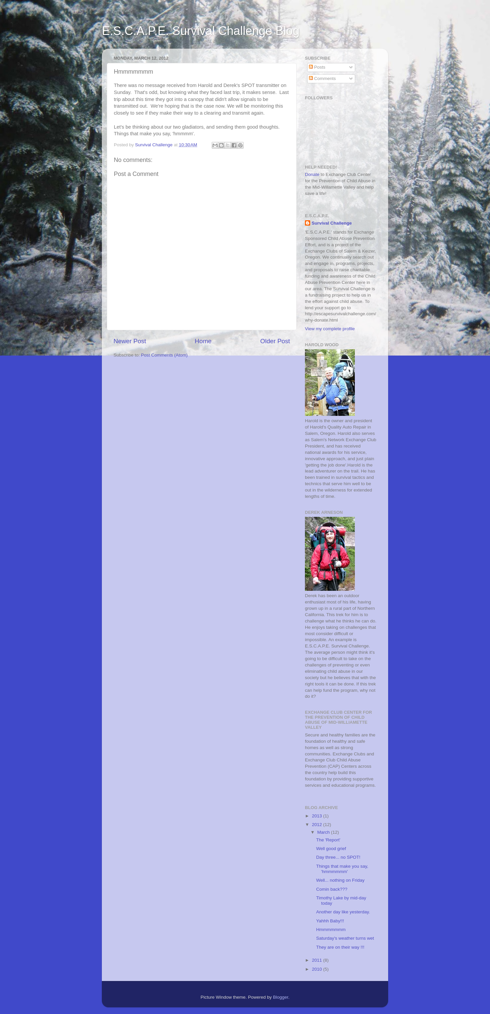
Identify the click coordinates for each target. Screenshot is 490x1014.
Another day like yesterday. (343, 911)
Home (203, 341)
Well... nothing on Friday (340, 880)
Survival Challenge (332, 223)
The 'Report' (328, 839)
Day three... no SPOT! (338, 857)
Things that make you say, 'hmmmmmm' (342, 869)
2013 (317, 815)
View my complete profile (330, 328)
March (324, 832)
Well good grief (331, 848)
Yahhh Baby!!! (330, 920)
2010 (317, 969)
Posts (317, 67)
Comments (322, 78)
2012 (317, 824)
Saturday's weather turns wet (345, 938)
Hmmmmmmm (331, 929)
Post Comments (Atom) (164, 355)
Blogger (280, 997)
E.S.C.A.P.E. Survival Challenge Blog (201, 31)
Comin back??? (332, 889)
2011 (317, 960)
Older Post (275, 341)
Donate (312, 174)
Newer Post (130, 341)
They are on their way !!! (340, 947)
